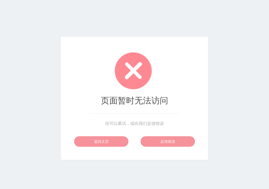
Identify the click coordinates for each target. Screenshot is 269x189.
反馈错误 (168, 141)
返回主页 (101, 141)
